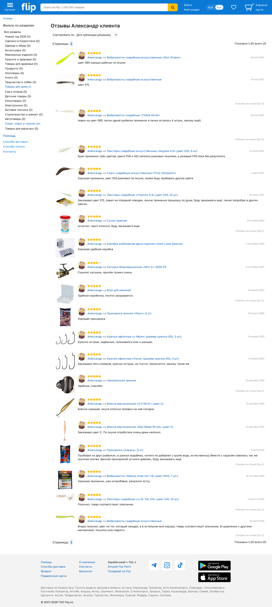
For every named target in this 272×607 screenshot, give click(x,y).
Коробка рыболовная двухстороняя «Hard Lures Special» (145, 243)
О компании (87, 562)
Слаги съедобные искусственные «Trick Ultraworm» (141, 173)
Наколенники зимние (121, 380)
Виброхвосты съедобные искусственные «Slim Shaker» (144, 57)
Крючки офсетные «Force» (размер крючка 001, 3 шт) (143, 358)
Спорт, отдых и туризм (22, 123)
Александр (94, 57)
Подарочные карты (54, 575)
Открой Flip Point (119, 566)
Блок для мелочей (119, 290)
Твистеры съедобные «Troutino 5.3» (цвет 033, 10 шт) (142, 194)
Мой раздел (192, 9)
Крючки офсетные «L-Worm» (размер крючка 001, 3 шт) (144, 336)
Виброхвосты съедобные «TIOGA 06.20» (133, 115)
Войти (188, 5)
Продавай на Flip (119, 571)
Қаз (210, 7)
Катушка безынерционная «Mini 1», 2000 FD (136, 267)
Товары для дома (18, 86)
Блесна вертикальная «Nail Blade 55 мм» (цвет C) (140, 426)
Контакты (9, 151)
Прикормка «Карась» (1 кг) (125, 450)
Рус (219, 7)
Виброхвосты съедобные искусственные (134, 79)
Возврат (46, 571)
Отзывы (8, 18)
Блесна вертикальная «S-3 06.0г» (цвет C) (135, 403)
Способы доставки (15, 141)
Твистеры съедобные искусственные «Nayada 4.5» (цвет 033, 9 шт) (152, 151)
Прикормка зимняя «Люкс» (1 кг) (129, 313)
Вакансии (85, 571)
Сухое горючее (117, 220)
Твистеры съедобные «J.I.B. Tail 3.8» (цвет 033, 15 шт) (143, 499)
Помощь (46, 562)
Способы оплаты (14, 146)
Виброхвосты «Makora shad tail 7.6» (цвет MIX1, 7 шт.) (142, 475)
